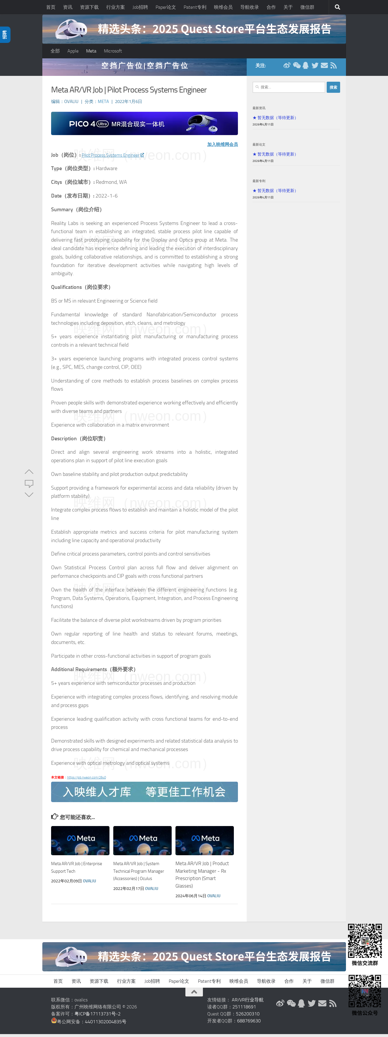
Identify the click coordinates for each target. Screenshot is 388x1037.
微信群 (307, 7)
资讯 (67, 7)
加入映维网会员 (219, 147)
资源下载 (89, 7)
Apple (73, 51)
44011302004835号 (105, 1024)
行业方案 (115, 7)
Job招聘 (140, 7)
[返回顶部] (194, 995)
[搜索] (337, 7)
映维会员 (223, 7)
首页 (50, 7)
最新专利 (259, 184)
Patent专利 (195, 7)
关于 (288, 7)
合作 (271, 7)
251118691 (244, 1009)
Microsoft (113, 51)
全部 (55, 51)
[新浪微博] (286, 68)
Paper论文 (166, 7)
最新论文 (259, 147)
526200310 (248, 1016)
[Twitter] (315, 68)
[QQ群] (305, 68)
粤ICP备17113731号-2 (97, 1016)
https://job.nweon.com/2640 (86, 780)
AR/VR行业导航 (248, 1002)
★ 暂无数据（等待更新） (275, 120)
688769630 (249, 1023)
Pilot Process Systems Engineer (119, 158)
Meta (91, 51)
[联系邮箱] (324, 68)
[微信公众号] (296, 68)
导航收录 (249, 7)
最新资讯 (259, 111)
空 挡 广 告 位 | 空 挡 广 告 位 (144, 68)
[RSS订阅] (333, 68)
